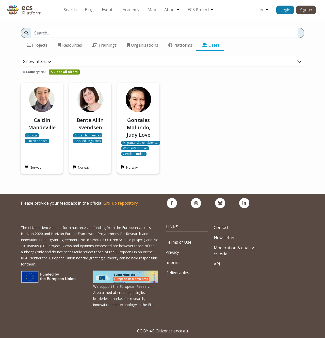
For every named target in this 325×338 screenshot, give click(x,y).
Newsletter (224, 237)
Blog (89, 9)
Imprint (173, 262)
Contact (221, 227)
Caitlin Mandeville (42, 124)
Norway (35, 167)
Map (152, 9)
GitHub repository (120, 203)
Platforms (180, 45)
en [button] (262, 9)
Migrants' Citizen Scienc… (140, 143)
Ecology (32, 135)
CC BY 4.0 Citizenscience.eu (162, 331)
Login (285, 10)
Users (211, 45)
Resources (70, 45)
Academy (131, 9)
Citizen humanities (88, 135)
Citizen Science (36, 141)
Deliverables (177, 272)
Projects (37, 45)
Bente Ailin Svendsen (90, 124)
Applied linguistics (88, 141)
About (170, 9)
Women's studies (135, 148)
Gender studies (134, 154)
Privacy (172, 252)
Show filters (37, 61)
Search (70, 9)
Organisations (142, 45)
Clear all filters (64, 72)
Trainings (104, 45)
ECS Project (198, 9)
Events (108, 9)
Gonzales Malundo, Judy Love (138, 127)
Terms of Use (178, 242)
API (217, 264)
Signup (306, 10)
